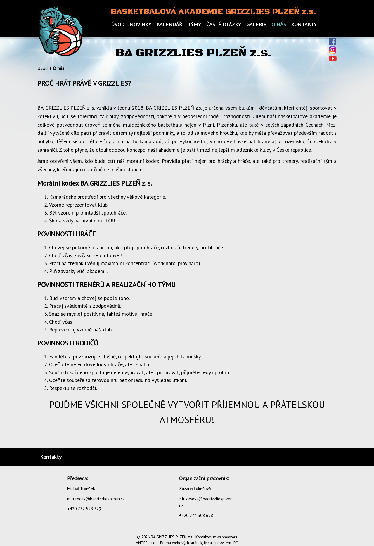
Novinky (140, 24)
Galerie (256, 24)
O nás (278, 24)
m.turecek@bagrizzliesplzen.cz (96, 499)
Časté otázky (223, 24)
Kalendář (169, 24)
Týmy (194, 24)
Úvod (117, 24)
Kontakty (304, 24)
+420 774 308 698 (196, 515)
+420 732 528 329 (84, 509)
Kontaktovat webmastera (216, 537)
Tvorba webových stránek (180, 542)
